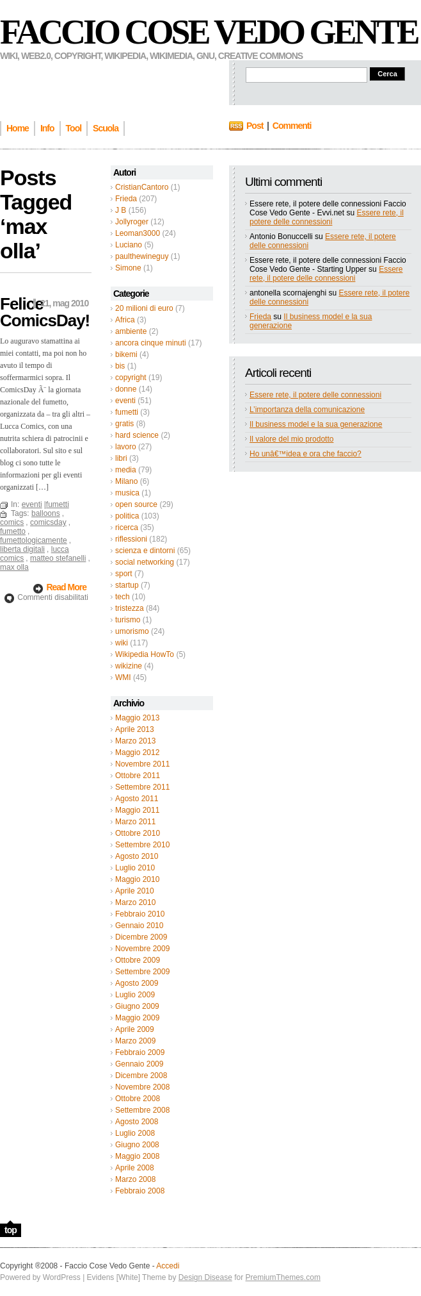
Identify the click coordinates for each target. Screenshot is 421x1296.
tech (122, 596)
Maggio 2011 (137, 810)
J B (120, 210)
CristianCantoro (141, 187)
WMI (123, 677)
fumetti (126, 412)
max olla (14, 567)
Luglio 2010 (135, 867)
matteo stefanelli (58, 558)
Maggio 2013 (137, 717)
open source (136, 504)
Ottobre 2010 (137, 833)
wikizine (128, 665)
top (10, 1230)
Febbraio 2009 (139, 1052)
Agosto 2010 (136, 856)
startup (127, 585)
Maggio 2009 (137, 1017)
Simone (128, 267)
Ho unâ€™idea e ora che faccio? (305, 453)
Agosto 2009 (136, 983)
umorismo (132, 631)
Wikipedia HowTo (144, 654)
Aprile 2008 (134, 1167)
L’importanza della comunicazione (307, 409)
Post (254, 125)
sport (123, 573)
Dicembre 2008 (141, 1075)
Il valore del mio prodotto (291, 439)
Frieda (126, 198)
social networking (144, 562)
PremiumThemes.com (283, 1277)
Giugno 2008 (137, 1144)
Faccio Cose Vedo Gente (209, 32)
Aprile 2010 (134, 890)
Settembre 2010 (142, 844)
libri (121, 458)
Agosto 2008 (136, 1121)
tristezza (129, 608)
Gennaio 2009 (139, 1063)
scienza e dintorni (145, 550)
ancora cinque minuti (150, 342)
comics (12, 522)
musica (127, 492)
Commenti (292, 125)
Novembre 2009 (142, 948)
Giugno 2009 (137, 1006)
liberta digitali (22, 549)
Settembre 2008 (142, 1110)
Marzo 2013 (135, 740)
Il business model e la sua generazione (316, 424)
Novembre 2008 (142, 1087)
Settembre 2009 (142, 971)
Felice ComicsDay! (45, 312)
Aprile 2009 (134, 1029)
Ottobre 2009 (137, 960)
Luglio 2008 (135, 1133)
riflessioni (131, 539)
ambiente (131, 331)
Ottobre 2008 (137, 1098)
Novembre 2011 (142, 764)
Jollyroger (131, 221)
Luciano (128, 244)
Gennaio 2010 (139, 925)
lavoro (125, 446)
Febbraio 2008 (139, 1190)
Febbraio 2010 (139, 914)
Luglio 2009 (135, 994)
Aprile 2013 (134, 729)
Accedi (167, 1265)
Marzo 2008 (135, 1179)
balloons (45, 513)
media (125, 469)
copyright (131, 377)
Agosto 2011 (136, 798)
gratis (124, 423)
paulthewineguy (141, 256)
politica (127, 515)
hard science (137, 435)
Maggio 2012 (137, 752)
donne (125, 389)
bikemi (126, 354)
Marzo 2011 (135, 821)
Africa (125, 319)
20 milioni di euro (144, 308)
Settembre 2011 (142, 787)
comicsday (48, 522)
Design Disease (205, 1277)
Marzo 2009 (135, 1040)
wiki (121, 642)
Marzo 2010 (135, 902)
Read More (66, 587)
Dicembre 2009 (141, 937)
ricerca (126, 527)
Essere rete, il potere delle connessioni (327, 217)
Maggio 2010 (137, 879)
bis (120, 365)
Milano (126, 481)
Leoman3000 (137, 233)
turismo (127, 619)
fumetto (13, 531)
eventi (125, 400)
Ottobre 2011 (137, 775)
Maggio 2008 (137, 1156)
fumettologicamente (33, 540)
